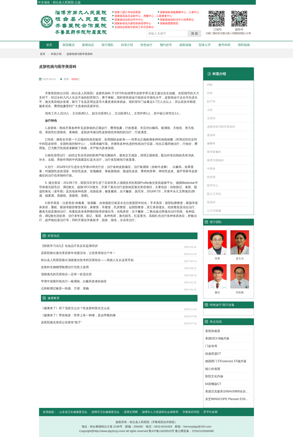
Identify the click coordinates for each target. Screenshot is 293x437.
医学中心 (212, 185)
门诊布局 (211, 346)
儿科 (210, 109)
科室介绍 (127, 44)
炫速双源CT (213, 353)
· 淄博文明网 (130, 411)
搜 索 (194, 33)
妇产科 (211, 101)
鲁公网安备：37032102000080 (194, 431)
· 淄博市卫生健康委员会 (104, 411)
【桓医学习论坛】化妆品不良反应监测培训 (69, 245)
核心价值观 (212, 368)
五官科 (211, 118)
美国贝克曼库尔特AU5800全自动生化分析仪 (228, 391)
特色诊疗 (146, 44)
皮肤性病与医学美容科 (80, 53)
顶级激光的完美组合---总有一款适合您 (66, 274)
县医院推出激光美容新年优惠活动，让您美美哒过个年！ (78, 253)
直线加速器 (212, 331)
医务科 (211, 202)
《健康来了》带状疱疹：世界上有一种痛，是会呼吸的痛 (78, 315)
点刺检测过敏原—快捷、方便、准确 (65, 288)
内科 (210, 84)
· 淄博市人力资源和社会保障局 (159, 411)
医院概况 (69, 44)
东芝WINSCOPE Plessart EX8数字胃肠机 (228, 399)
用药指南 (244, 44)
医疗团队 (108, 44)
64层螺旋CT (213, 384)
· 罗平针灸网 (210, 411)
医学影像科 (214, 151)
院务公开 (205, 44)
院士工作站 (214, 193)
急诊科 (211, 135)
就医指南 (185, 44)
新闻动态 (88, 44)
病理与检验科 (215, 160)
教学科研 (224, 44)
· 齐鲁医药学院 (190, 411)
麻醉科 (211, 143)
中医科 (211, 168)
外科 (210, 93)
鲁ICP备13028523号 (162, 431)
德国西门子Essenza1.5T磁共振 (225, 361)
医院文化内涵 (214, 376)
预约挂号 (166, 44)
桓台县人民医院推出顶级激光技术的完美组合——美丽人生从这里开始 (87, 260)
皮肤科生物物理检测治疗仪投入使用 (65, 267)
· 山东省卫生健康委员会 (72, 411)
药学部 (211, 177)
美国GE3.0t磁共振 (217, 338)
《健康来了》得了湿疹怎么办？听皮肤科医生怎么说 (75, 308)
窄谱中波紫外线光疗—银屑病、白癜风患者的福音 (74, 281)
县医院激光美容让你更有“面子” (61, 322)
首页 (49, 44)
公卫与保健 (214, 210)
